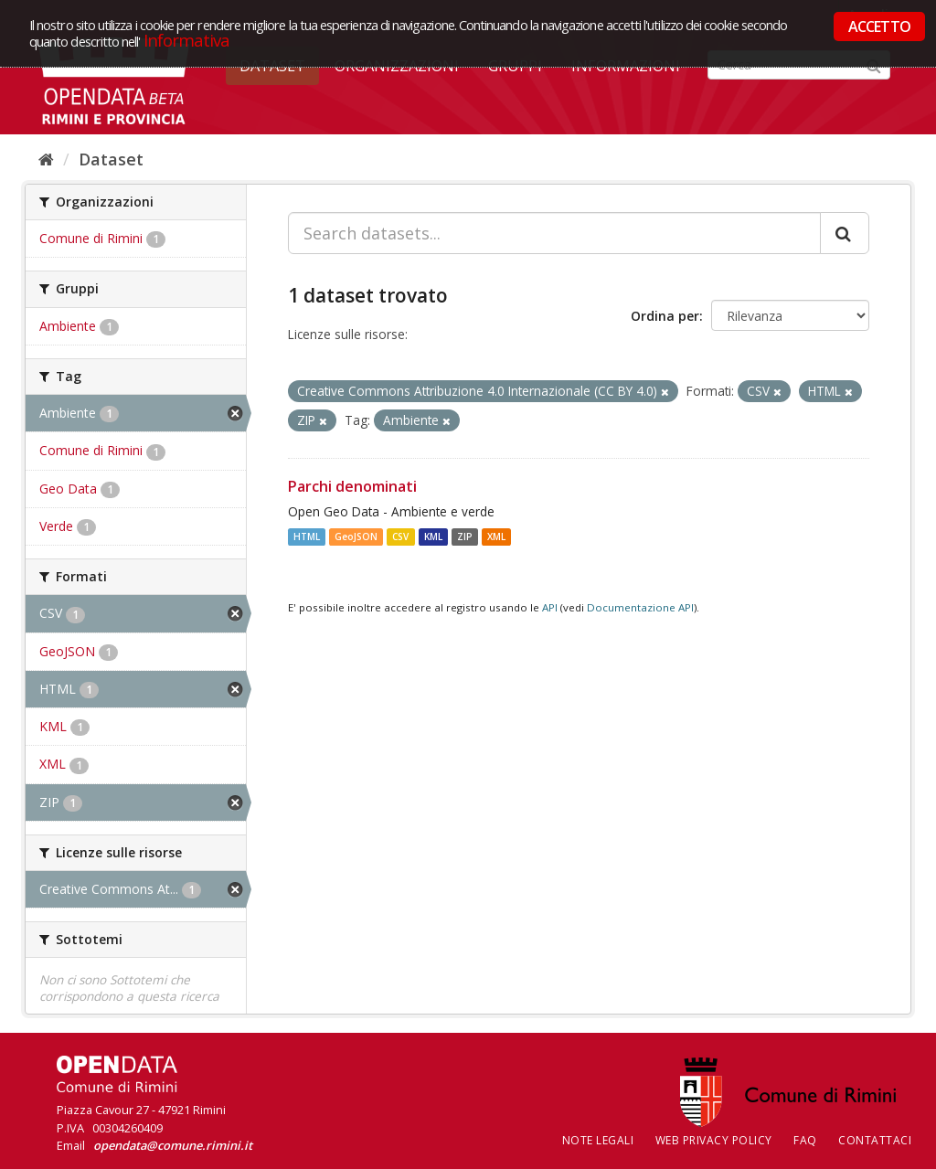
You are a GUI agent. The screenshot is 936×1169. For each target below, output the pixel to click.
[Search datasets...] (554, 233)
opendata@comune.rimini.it (172, 1145)
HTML (306, 536)
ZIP (465, 536)
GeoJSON (356, 536)
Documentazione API (640, 607)
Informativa (187, 39)
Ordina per (665, 315)
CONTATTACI (874, 1140)
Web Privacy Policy (713, 1140)
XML (496, 536)
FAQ (805, 1140)
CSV (400, 536)
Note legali (598, 1140)
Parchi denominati (352, 486)
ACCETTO (879, 26)
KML (433, 536)
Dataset (111, 159)
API (550, 607)
